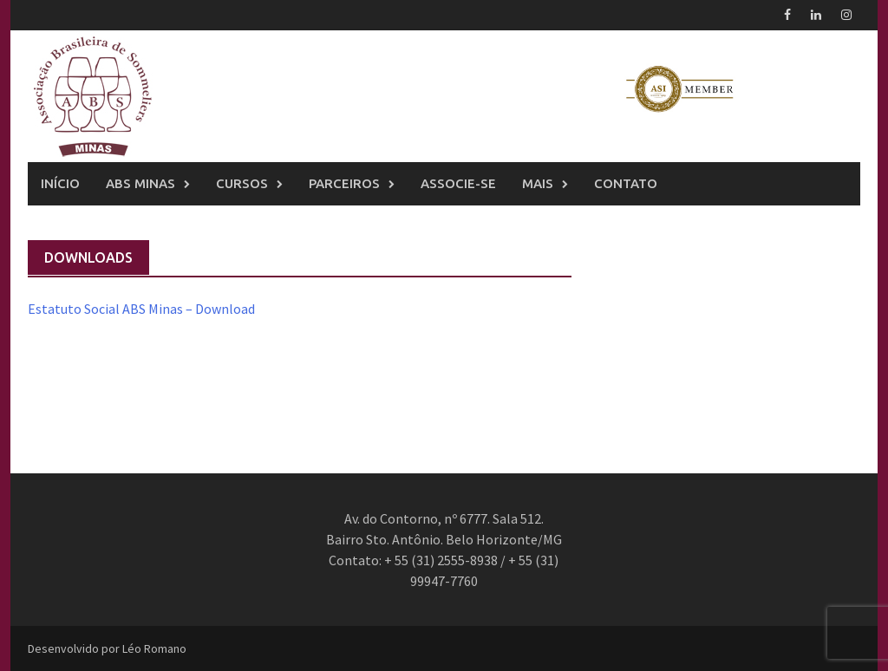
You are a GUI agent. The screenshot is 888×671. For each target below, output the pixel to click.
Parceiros (344, 183)
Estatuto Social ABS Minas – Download (141, 308)
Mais (537, 183)
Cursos (242, 183)
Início (60, 183)
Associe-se (458, 183)
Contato (625, 183)
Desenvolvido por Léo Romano (107, 648)
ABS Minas (140, 183)
